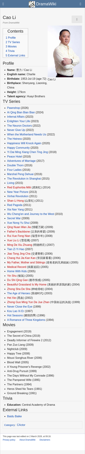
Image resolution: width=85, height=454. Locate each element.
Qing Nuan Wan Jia (19, 227)
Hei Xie (11, 297)
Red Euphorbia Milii (19, 187)
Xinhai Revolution (18, 196)
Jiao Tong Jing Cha (19, 253)
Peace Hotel (14, 156)
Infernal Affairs (16, 116)
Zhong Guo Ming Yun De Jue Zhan (28, 302)
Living (10, 182)
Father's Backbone (18, 231)
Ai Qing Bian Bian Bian (21, 112)
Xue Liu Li (13, 240)
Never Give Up (16, 130)
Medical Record (16, 266)
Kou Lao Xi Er (15, 311)
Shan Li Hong (15, 200)
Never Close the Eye (19, 306)
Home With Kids (17, 271)
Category (9, 424)
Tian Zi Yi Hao (15, 249)
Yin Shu (12, 275)
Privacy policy (9, 440)
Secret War (14, 218)
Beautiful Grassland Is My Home (26, 284)
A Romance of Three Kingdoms (26, 319)
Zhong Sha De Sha (19, 289)
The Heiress (14, 138)
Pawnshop (13, 107)
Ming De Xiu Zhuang (19, 244)
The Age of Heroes (18, 293)
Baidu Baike (14, 416)
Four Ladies (14, 169)
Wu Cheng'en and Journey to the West (30, 214)
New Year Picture (17, 191)
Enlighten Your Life (18, 121)
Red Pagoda (14, 205)
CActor (21, 424)
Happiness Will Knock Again (24, 143)
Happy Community (18, 147)
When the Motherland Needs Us (26, 134)
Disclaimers (45, 440)
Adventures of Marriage (21, 160)
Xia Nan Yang (15, 209)
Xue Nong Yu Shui (18, 222)
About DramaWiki (27, 440)
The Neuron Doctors (19, 125)
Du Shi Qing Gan (17, 280)
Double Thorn (15, 165)
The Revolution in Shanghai (24, 178)
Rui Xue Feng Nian (18, 235)
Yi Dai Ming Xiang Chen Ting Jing (27, 152)
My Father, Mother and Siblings (26, 262)
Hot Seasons (15, 315)
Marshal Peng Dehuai (20, 174)
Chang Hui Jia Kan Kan (21, 257)
